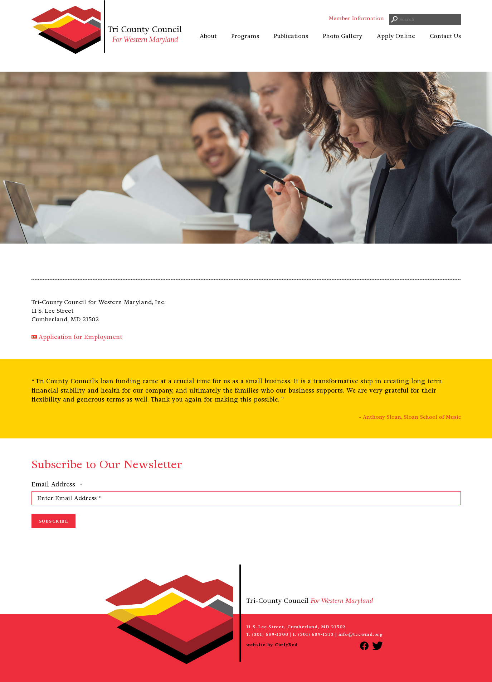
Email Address (56, 484)
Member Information (356, 26)
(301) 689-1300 (270, 634)
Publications (291, 44)
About (208, 44)
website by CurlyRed (272, 645)
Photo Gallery (342, 44)
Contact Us (445, 44)
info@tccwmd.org (360, 634)
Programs (245, 44)
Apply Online (396, 44)
